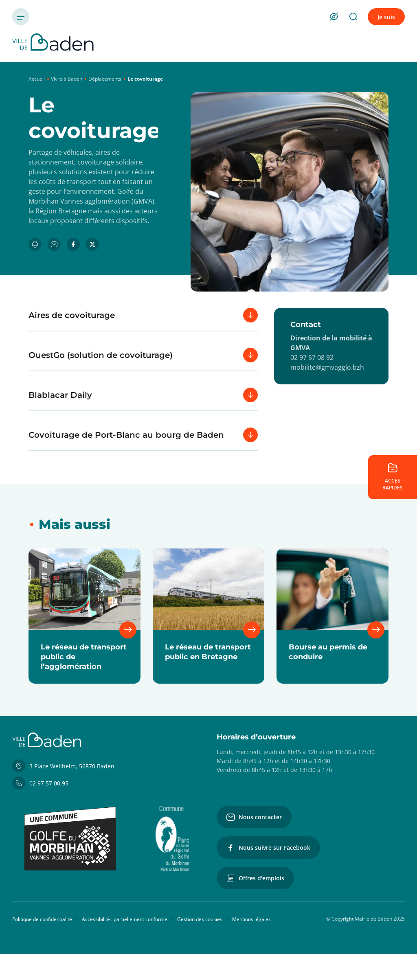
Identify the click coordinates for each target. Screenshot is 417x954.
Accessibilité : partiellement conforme (124, 919)
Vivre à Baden (66, 78)
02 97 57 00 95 (40, 783)
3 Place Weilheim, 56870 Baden (63, 765)
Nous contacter (254, 817)
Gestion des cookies (199, 919)
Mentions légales (251, 919)
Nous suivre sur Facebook (268, 848)
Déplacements (104, 78)
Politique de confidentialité (42, 919)
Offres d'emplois (255, 878)
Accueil (37, 78)
